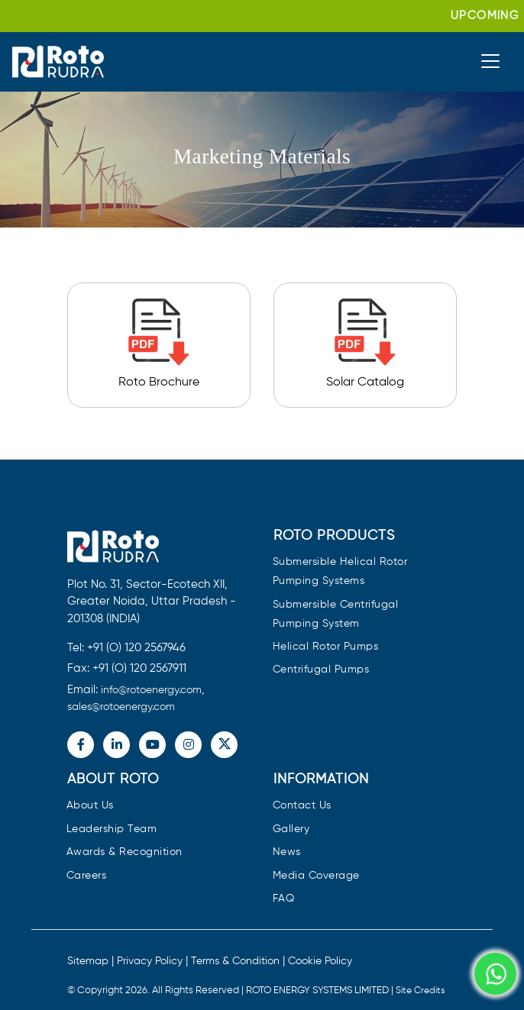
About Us (90, 806)
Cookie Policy (320, 961)
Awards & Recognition (124, 852)
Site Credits (420, 990)
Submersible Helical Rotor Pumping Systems (340, 571)
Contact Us (302, 806)
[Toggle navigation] (490, 61)
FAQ (284, 899)
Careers (86, 876)
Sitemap (87, 961)
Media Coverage (316, 876)
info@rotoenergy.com (151, 690)
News (287, 852)
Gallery (291, 829)
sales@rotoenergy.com (121, 707)
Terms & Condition (235, 961)
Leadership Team (111, 829)
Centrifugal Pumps (321, 670)
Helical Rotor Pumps (326, 647)
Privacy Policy (150, 961)
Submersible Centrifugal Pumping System (336, 614)
